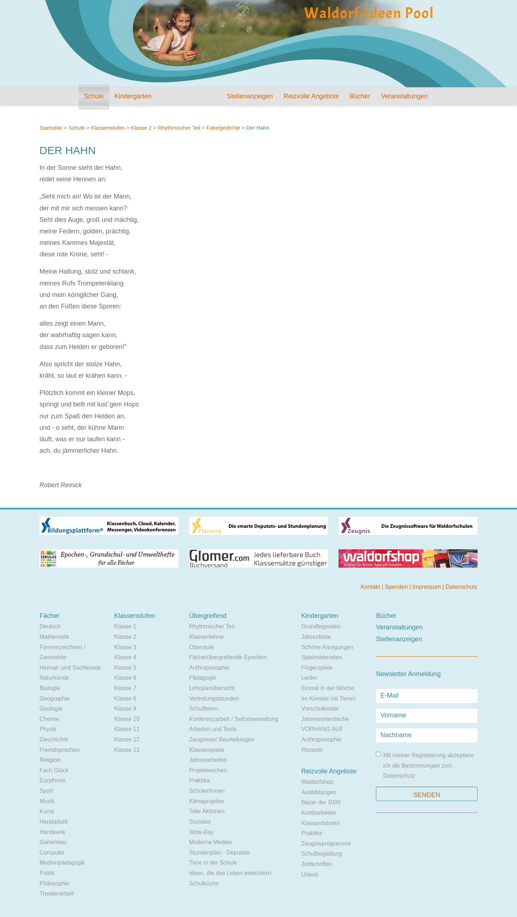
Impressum (428, 587)
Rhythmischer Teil (179, 128)
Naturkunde (54, 678)
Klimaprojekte (206, 801)
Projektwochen (208, 770)
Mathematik (54, 637)
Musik (47, 801)
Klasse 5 (125, 668)
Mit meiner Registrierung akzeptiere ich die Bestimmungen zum (425, 765)
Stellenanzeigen (250, 96)
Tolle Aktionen (207, 811)
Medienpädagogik (62, 863)
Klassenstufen (108, 128)
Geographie (54, 698)
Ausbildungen (318, 792)
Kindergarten (133, 96)
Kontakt (371, 587)
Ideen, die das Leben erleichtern (230, 873)
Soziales (200, 822)
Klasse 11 (126, 729)
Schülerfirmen (207, 791)
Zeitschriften (316, 864)
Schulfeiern (203, 709)
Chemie (49, 719)
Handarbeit (53, 822)
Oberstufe (201, 647)
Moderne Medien (210, 842)
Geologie (50, 709)
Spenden (397, 587)
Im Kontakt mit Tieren (328, 698)
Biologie (49, 688)
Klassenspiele (207, 750)
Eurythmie (52, 780)
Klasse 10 (126, 719)
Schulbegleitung (321, 854)
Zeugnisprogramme (326, 844)
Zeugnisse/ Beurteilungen (221, 739)
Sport (46, 791)
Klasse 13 (126, 750)
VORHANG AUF (322, 729)
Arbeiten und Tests (213, 729)
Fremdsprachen (59, 750)
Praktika (199, 780)
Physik (47, 729)
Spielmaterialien (321, 657)
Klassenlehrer (206, 637)
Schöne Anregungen (327, 647)
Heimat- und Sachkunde (70, 668)
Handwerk (52, 832)
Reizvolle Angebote (311, 96)
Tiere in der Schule (213, 863)
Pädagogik (202, 678)
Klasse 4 (125, 657)
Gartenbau (53, 842)
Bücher (360, 96)
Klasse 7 (125, 688)
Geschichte (53, 739)
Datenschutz (462, 587)
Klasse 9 (125, 709)
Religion (49, 760)
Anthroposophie (209, 668)
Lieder (309, 678)
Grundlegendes (320, 626)
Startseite (50, 128)
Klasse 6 (125, 678)
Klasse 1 (125, 626)
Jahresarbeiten (208, 760)
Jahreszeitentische (325, 719)
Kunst (46, 811)
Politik (47, 873)
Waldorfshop (317, 782)
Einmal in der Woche (327, 688)
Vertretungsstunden (214, 698)
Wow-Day (201, 832)
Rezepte (312, 750)
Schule (94, 96)
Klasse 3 (125, 647)
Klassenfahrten (320, 823)
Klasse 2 (141, 128)
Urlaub (309, 874)
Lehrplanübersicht (212, 688)
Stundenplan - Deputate (219, 852)
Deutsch (50, 626)
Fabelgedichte (224, 128)
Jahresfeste (316, 637)
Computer (52, 852)
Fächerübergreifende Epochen (228, 657)
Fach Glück (54, 770)
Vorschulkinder (320, 709)
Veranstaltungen (404, 96)
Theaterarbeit (56, 893)
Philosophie (54, 883)
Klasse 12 (126, 739)
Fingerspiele (316, 668)
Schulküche (204, 883)
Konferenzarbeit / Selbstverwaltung (233, 719)
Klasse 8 (125, 698)
